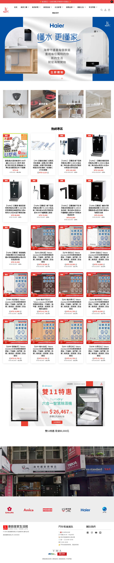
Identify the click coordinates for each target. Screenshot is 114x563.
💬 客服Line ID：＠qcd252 (66, 534)
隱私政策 (55, 559)
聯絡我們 (55, 13)
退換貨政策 (62, 559)
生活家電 (59, 7)
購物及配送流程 (47, 559)
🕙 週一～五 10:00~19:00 (65, 539)
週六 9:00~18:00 (63, 542)
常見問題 (93, 7)
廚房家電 (36, 7)
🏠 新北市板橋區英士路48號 (66, 537)
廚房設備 (47, 7)
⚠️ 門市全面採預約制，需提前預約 (68, 544)
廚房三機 (25, 7)
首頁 (15, 7)
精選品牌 (70, 7)
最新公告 (81, 7)
